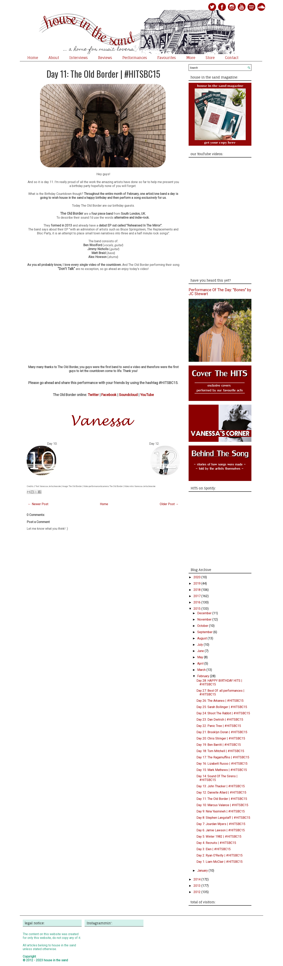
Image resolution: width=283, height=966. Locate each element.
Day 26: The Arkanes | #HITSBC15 (220, 701)
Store (210, 57)
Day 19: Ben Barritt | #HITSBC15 (218, 745)
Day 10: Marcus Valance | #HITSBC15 (222, 805)
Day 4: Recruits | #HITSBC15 (216, 843)
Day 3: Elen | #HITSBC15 (213, 849)
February (203, 676)
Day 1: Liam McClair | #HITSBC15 (219, 862)
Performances (134, 57)
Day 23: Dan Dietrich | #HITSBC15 (219, 719)
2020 (197, 577)
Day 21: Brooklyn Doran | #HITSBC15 (221, 732)
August (202, 638)
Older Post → (169, 504)
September (205, 632)
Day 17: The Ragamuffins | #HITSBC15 (222, 757)
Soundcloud (128, 395)
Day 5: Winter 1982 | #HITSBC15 (218, 836)
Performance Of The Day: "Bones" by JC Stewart (220, 291)
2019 (197, 583)
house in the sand (56, 960)
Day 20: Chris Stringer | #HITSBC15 (220, 738)
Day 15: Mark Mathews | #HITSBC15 (221, 770)
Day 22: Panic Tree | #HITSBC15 (218, 726)
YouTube (147, 395)
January (203, 870)
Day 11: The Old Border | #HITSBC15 (103, 73)
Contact (231, 57)
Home (32, 57)
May (200, 657)
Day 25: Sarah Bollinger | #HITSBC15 (221, 707)
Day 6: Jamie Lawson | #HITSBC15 (220, 830)
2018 (197, 590)
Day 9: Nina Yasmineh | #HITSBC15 (220, 811)
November (204, 619)
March (201, 670)
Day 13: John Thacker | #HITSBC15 (220, 786)
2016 (197, 602)
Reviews (105, 57)
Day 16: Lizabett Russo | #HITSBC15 (221, 763)
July (200, 644)
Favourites (166, 57)
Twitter (93, 395)
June (201, 651)
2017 (197, 596)
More (190, 57)
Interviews (78, 57)
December (204, 613)
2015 (197, 609)
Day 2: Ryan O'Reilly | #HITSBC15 (219, 855)
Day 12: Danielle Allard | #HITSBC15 (221, 792)
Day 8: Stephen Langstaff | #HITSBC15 (223, 818)
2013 (197, 886)
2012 (197, 892)
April (200, 663)
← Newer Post (38, 504)
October (203, 626)
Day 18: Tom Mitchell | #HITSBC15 (220, 751)
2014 (197, 879)
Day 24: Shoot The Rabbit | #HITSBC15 (223, 713)
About (53, 57)
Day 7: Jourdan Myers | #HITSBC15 (220, 824)
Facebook (108, 395)
